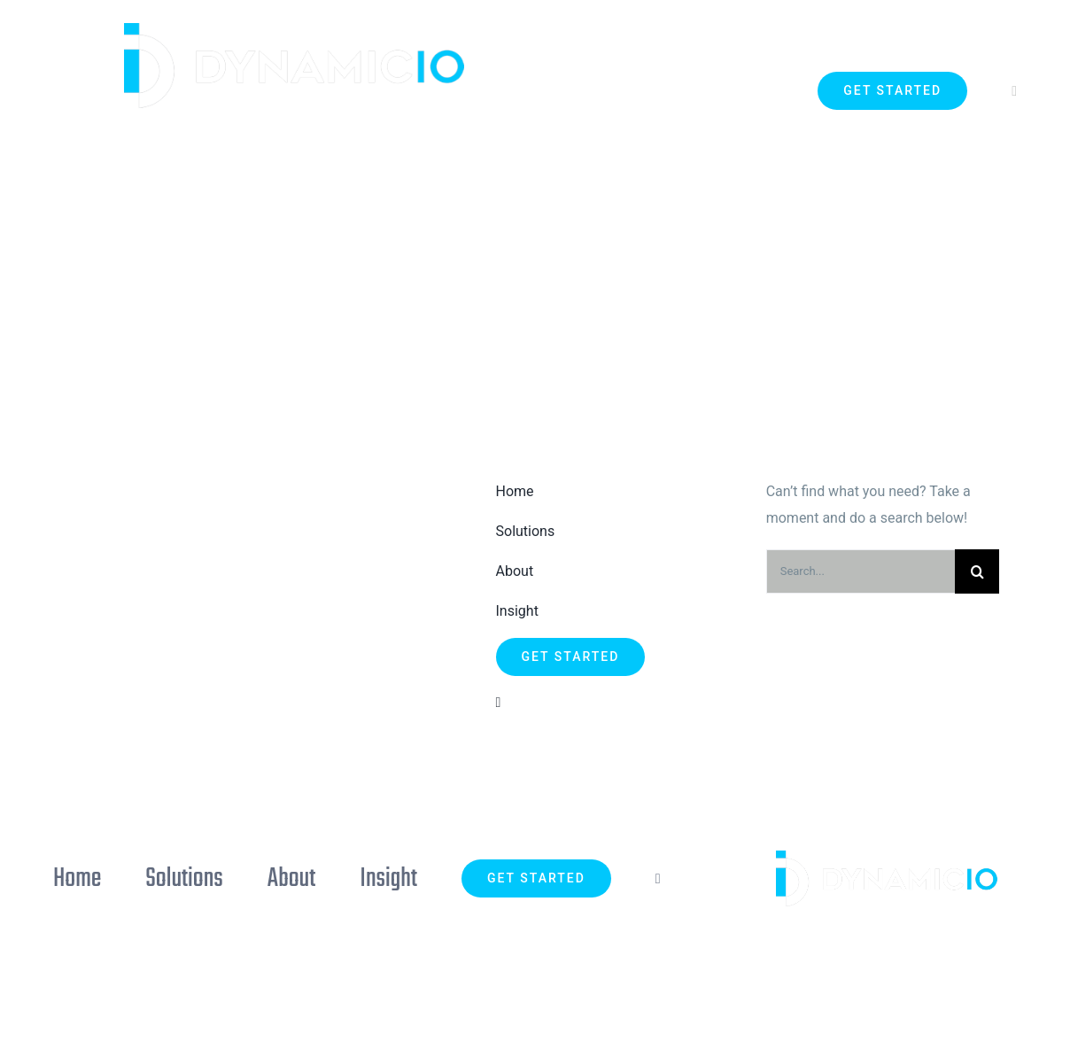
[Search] (977, 571)
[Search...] (860, 571)
